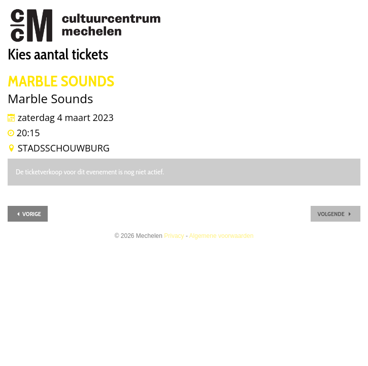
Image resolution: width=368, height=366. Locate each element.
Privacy (174, 235)
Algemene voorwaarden (221, 235)
